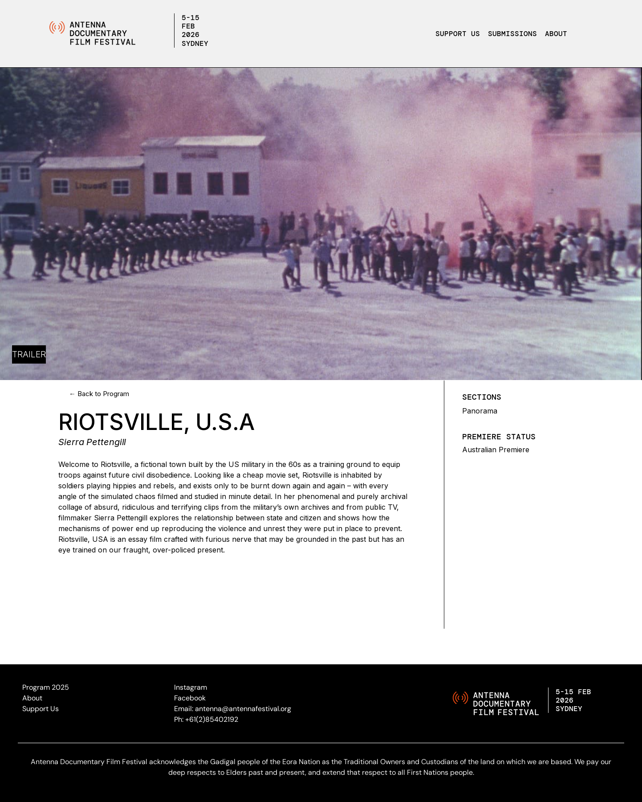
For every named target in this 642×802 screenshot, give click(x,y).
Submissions (512, 33)
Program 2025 (45, 687)
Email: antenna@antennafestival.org (232, 708)
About (556, 33)
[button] (558, 34)
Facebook (190, 698)
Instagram (190, 687)
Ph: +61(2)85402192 (206, 719)
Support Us (457, 33)
